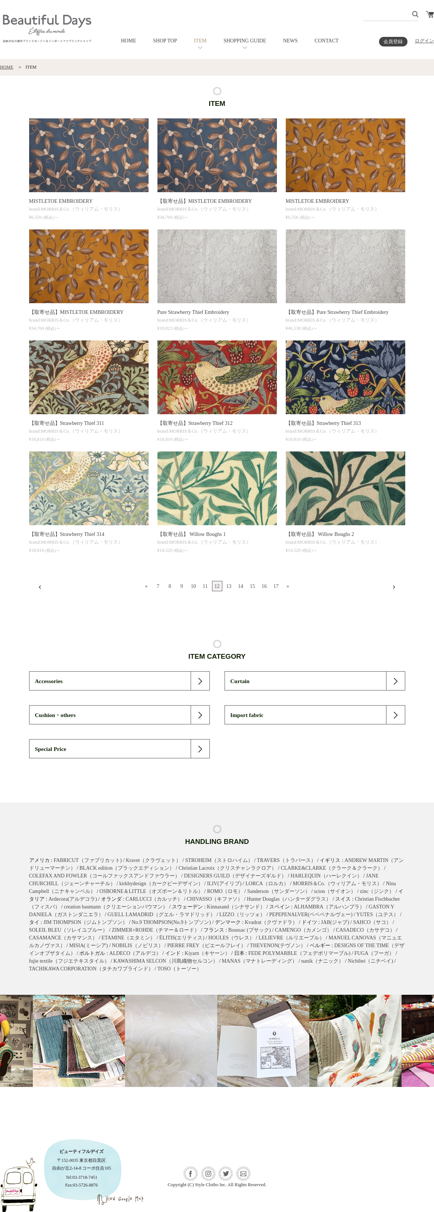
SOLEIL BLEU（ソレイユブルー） (68, 930)
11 (205, 586)
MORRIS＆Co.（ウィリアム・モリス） (337, 883)
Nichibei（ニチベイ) (370, 961)
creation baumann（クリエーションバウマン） (116, 907)
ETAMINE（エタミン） (128, 938)
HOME (128, 41)
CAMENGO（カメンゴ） (303, 930)
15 (252, 586)
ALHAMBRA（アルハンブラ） (329, 907)
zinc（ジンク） (377, 891)
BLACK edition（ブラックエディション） (126, 868)
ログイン (424, 41)
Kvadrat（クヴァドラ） (271, 922)
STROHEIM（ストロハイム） (219, 860)
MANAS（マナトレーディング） (260, 961)
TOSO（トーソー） (179, 969)
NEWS (290, 41)
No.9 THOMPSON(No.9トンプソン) (171, 922)
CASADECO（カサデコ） (365, 930)
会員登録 (393, 41)
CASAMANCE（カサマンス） (63, 938)
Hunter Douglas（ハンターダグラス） (289, 899)
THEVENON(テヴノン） (278, 945)
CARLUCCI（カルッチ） (154, 899)
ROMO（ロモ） (225, 891)
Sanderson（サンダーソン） (278, 891)
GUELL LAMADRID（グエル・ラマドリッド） (161, 914)
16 (264, 586)
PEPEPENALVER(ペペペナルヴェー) (311, 914)
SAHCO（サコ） (372, 922)
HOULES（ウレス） (231, 938)
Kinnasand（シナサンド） (236, 907)
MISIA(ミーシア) (88, 945)
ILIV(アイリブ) (224, 883)
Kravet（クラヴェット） (153, 860)
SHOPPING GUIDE (244, 41)
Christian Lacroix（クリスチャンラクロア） (227, 868)
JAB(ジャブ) (335, 922)
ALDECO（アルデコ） (135, 953)
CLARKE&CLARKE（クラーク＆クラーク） (332, 868)
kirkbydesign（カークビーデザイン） (161, 883)
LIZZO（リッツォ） (242, 914)
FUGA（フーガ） (374, 953)
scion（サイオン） (335, 891)
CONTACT (326, 41)
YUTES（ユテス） (377, 914)
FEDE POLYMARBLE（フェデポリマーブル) (300, 953)
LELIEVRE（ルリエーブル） (291, 938)
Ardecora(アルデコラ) (72, 899)
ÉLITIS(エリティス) (181, 938)
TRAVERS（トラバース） (286, 860)
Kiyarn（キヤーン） (207, 953)
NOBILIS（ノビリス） (137, 945)
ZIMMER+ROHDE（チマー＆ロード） (155, 930)
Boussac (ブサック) (249, 930)
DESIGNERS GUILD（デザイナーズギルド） (235, 876)
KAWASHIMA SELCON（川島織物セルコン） (166, 961)
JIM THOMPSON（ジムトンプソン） (85, 922)
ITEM (200, 41)
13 (229, 586)
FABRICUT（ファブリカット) (87, 860)
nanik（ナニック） (322, 961)
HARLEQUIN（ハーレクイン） (326, 876)
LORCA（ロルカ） (267, 883)
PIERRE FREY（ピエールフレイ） (206, 945)
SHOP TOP (165, 41)
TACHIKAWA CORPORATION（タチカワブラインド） (91, 969)
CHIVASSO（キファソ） (215, 899)
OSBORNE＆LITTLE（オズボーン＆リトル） (151, 891)
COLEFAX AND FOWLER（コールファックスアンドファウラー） (104, 876)
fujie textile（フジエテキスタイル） (69, 961)
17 (276, 586)
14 (240, 586)
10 (193, 586)
